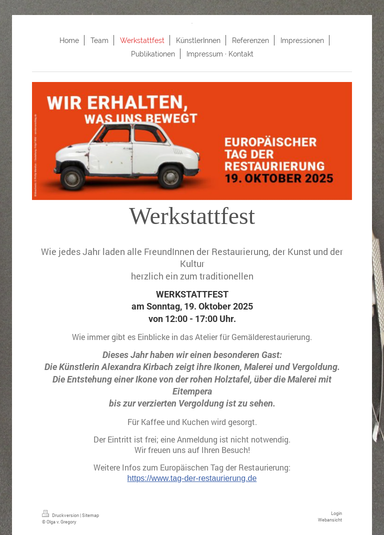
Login (336, 513)
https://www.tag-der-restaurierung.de (192, 478)
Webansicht (330, 519)
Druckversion (61, 515)
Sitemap (90, 515)
